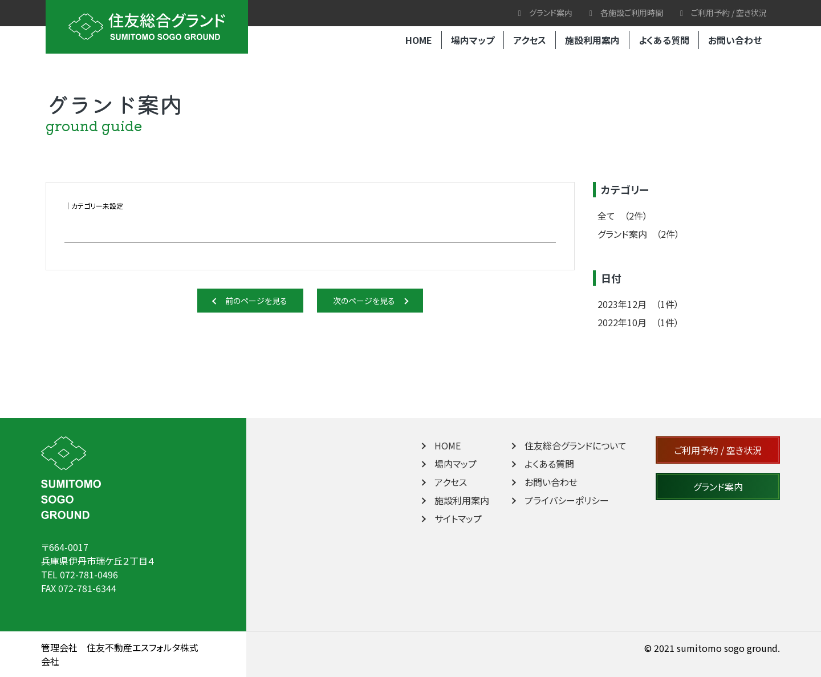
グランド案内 (545, 12)
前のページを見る (250, 300)
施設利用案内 (592, 40)
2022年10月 (638, 322)
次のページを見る (370, 300)
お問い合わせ (735, 40)
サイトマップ (450, 518)
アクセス (529, 40)
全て (623, 215)
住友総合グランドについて (568, 445)
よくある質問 (664, 40)
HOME (418, 40)
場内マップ (472, 40)
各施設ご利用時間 (626, 12)
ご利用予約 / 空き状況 (723, 12)
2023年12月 (638, 304)
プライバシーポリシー (559, 500)
